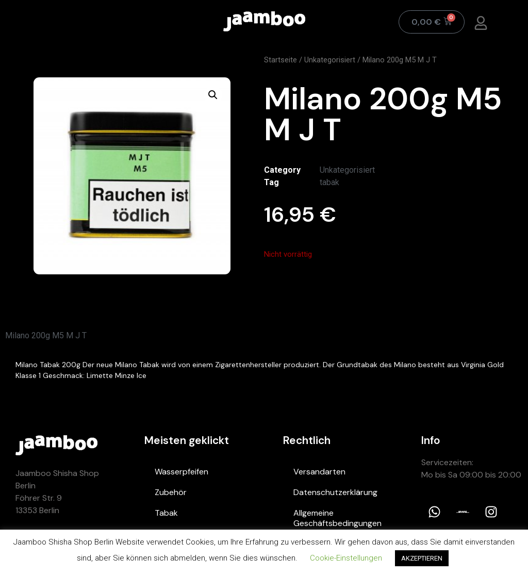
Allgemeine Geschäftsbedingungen (337, 518)
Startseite (280, 59)
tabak (329, 182)
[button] (213, 95)
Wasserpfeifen (181, 471)
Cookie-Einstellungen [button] (346, 558)
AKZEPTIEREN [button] (421, 558)
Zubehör (171, 492)
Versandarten (319, 471)
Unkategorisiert (329, 59)
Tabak (166, 512)
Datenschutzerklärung (335, 492)
